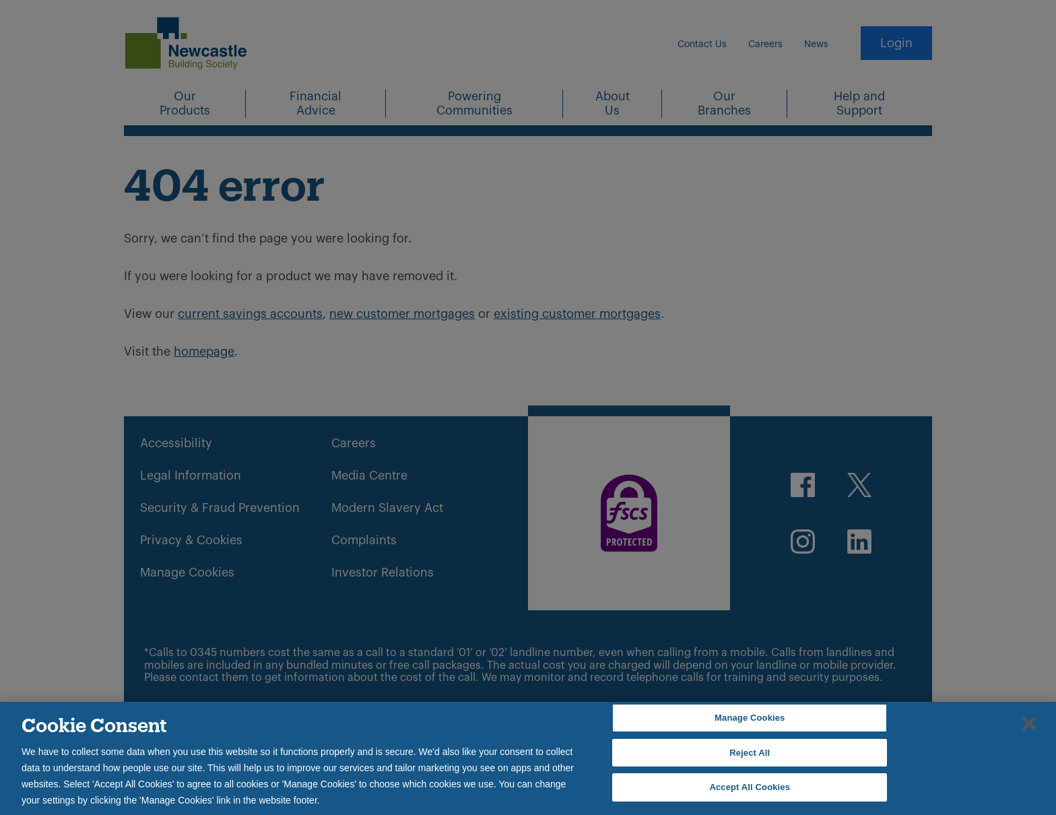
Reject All (749, 753)
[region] (528, 758)
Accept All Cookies (749, 787)
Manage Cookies (750, 718)
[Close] (1029, 723)
